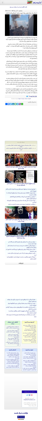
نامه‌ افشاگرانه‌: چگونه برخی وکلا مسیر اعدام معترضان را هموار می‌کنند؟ (29, 362)
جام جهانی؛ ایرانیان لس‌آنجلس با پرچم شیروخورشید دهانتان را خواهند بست (12, 328)
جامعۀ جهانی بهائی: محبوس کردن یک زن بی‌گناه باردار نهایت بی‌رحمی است (29, 358)
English (19, 98)
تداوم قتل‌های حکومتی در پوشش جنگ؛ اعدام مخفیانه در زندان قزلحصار (29, 366)
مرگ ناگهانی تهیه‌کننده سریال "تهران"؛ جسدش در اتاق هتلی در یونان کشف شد (13, 339)
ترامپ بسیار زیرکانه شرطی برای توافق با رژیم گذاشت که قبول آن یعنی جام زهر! (29, 340)
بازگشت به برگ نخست (21, 413)
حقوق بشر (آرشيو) (29, 349)
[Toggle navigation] (2, 2)
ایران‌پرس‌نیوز (34, 2)
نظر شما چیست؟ (32, 96)
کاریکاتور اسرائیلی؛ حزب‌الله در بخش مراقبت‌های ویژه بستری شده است (12, 363)
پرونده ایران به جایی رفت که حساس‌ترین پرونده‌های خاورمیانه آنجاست (30, 330)
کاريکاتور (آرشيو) (12, 349)
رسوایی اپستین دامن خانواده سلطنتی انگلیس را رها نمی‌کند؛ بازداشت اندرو (13, 335)
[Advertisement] (21, 115)
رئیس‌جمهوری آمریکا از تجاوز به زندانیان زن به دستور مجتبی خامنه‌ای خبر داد (30, 354)
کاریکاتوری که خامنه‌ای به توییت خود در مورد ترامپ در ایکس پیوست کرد (13, 357)
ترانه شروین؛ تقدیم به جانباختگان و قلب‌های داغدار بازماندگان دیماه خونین (12, 343)
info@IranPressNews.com (29, 399)
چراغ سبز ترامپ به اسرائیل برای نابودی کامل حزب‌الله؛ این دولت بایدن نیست (29, 337)
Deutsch (26, 98)
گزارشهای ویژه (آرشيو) (29, 322)
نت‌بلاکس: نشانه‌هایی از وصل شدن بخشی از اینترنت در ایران (21, 204)
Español (29, 98)
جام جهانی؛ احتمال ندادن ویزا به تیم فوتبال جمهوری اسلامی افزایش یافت (12, 332)
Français (22, 98)
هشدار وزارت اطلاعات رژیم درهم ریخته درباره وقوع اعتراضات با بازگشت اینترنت (29, 326)
